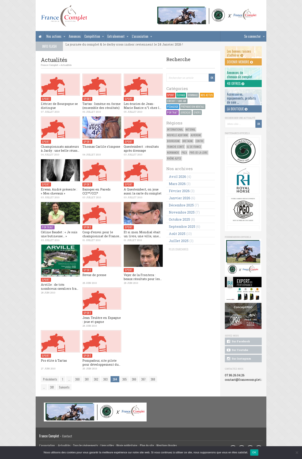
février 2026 (179, 191)
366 (134, 379)
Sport (170, 95)
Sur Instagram (238, 359)
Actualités (66, 65)
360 (77, 379)
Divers (197, 113)
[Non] (297, 452)
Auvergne (196, 135)
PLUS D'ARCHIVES (178, 249)
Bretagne (187, 141)
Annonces (75, 36)
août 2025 (177, 233)
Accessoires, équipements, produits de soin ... (241, 98)
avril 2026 (177, 176)
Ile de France (194, 147)
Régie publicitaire (126, 445)
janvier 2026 (179, 198)
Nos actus (207, 95)
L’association (140, 36)
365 (124, 379)
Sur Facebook (238, 341)
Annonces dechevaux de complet (239, 74)
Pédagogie (172, 107)
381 (52, 387)
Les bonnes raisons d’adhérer (239, 53)
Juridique (185, 113)
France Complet (49, 65)
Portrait (172, 113)
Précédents (50, 379)
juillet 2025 (179, 241)
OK (254, 452)
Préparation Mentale (192, 107)
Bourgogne (173, 141)
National (190, 130)
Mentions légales (166, 445)
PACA (184, 153)
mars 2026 (177, 183)
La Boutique (237, 108)
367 (143, 379)
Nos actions (53, 36)
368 (153, 379)
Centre (200, 141)
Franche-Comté (175, 147)
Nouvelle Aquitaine (177, 135)
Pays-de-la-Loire (199, 153)
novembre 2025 (182, 212)
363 (105, 379)
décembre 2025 (181, 205)
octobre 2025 (179, 219)
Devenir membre (240, 61)
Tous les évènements (85, 445)
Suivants (64, 387)
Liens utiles (107, 445)
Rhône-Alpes (174, 158)
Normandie (173, 153)
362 (96, 379)
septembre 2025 (182, 226)
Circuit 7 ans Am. (177, 101)
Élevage (181, 95)
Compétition (92, 36)
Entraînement (116, 36)
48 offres (235, 83)
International (175, 130)
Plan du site (147, 445)
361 (87, 379)
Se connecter (252, 36)
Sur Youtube (237, 350)
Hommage (193, 95)
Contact (67, 436)
